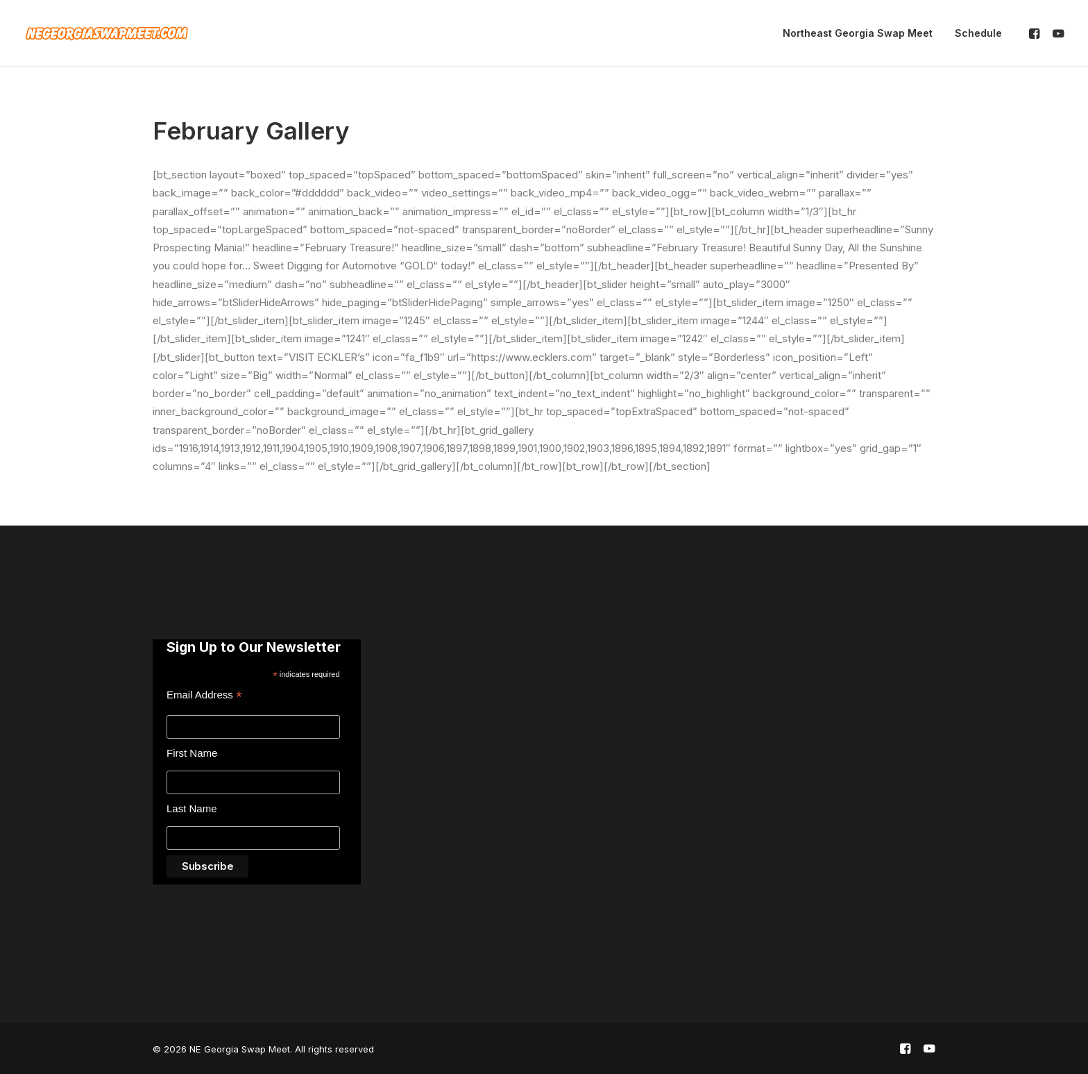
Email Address (204, 696)
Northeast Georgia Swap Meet (858, 33)
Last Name (192, 808)
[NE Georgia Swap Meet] (107, 33)
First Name (192, 753)
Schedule (978, 33)
